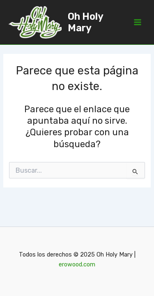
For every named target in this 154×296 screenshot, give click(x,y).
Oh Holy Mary (85, 22)
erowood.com (77, 264)
